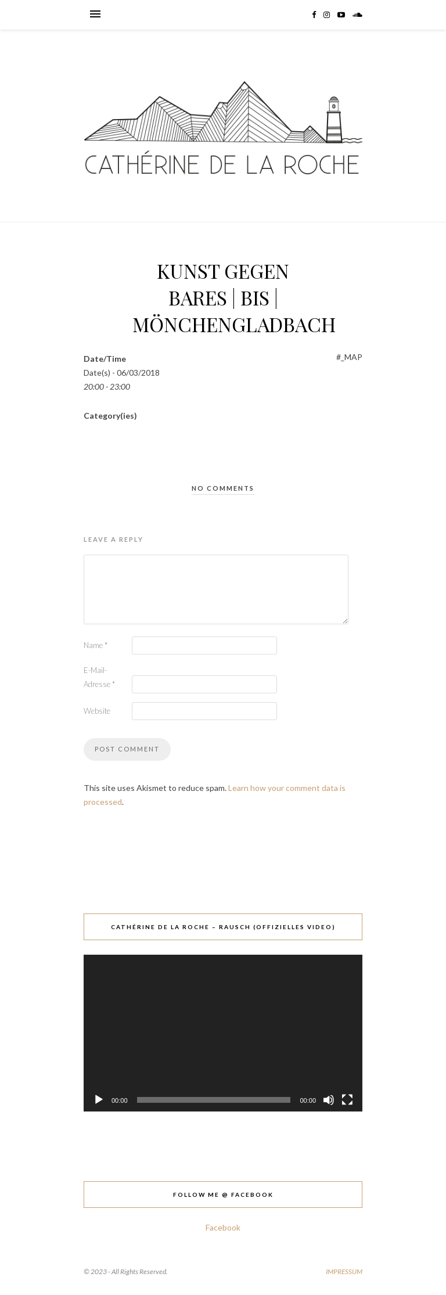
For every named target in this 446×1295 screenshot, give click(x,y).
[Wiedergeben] (99, 1100)
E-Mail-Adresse (99, 677)
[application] (223, 1033)
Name (95, 645)
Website (97, 710)
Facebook (223, 1227)
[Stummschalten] (328, 1100)
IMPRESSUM (344, 1271)
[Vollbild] (347, 1100)
